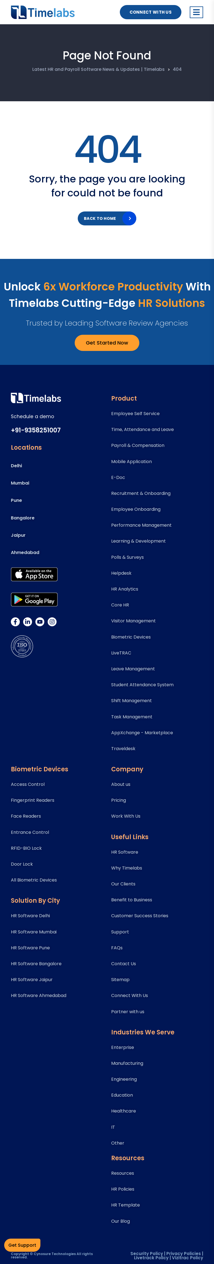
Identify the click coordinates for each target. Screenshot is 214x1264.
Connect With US (151, 12)
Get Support (22, 1245)
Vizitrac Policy (187, 1258)
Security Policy (146, 1253)
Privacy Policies (183, 1253)
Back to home (100, 218)
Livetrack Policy (151, 1258)
